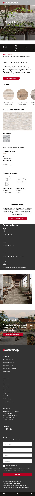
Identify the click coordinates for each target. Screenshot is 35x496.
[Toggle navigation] (31, 2)
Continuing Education (8, 365)
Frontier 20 (6, 384)
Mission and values (8, 359)
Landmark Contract (8, 402)
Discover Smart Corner (17, 218)
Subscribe (18, 474)
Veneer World (6, 387)
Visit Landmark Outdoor (13, 334)
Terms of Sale (7, 483)
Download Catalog (11, 78)
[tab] (8, 97)
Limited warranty (20, 485)
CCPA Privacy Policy (9, 485)
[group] (5, 48)
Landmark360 (6, 371)
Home (4, 54)
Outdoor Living (7, 399)
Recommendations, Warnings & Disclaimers (16, 487)
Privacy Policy (15, 483)
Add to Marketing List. (12, 465)
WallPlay (5, 390)
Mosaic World (6, 396)
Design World (6, 393)
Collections (6, 381)
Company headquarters (9, 362)
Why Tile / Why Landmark (9, 368)
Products (10, 54)
